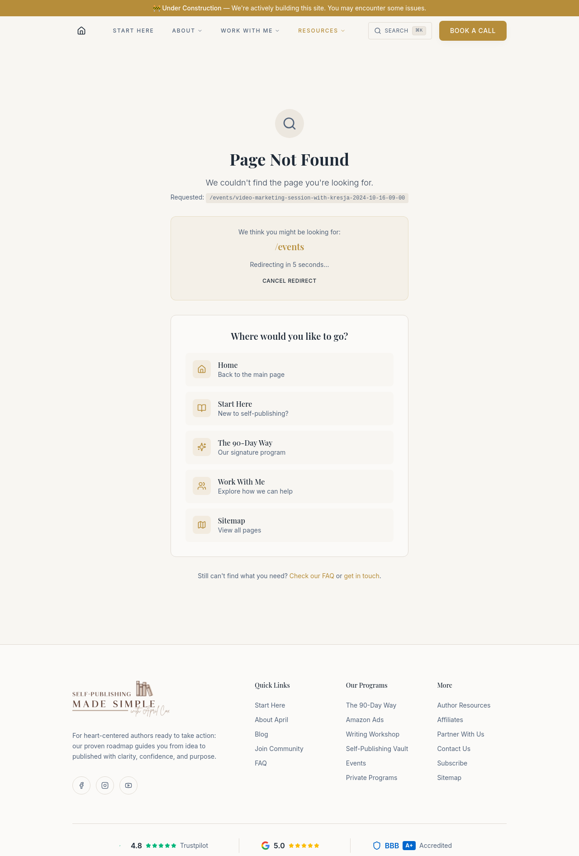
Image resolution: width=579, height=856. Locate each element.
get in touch (361, 576)
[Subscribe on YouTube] (128, 785)
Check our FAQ (312, 576)
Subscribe (452, 763)
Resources (322, 30)
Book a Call (473, 30)
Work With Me (250, 30)
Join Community (279, 748)
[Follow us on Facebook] (81, 785)
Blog (261, 734)
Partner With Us (460, 734)
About (187, 30)
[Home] (81, 31)
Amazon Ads (365, 719)
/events (289, 246)
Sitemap (449, 777)
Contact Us (453, 748)
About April (271, 719)
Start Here (133, 30)
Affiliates (450, 719)
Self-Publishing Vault (377, 748)
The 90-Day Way (371, 705)
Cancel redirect (289, 280)
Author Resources (463, 705)
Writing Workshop (372, 734)
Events (356, 763)
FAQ (261, 763)
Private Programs (372, 777)
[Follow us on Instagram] (105, 785)
